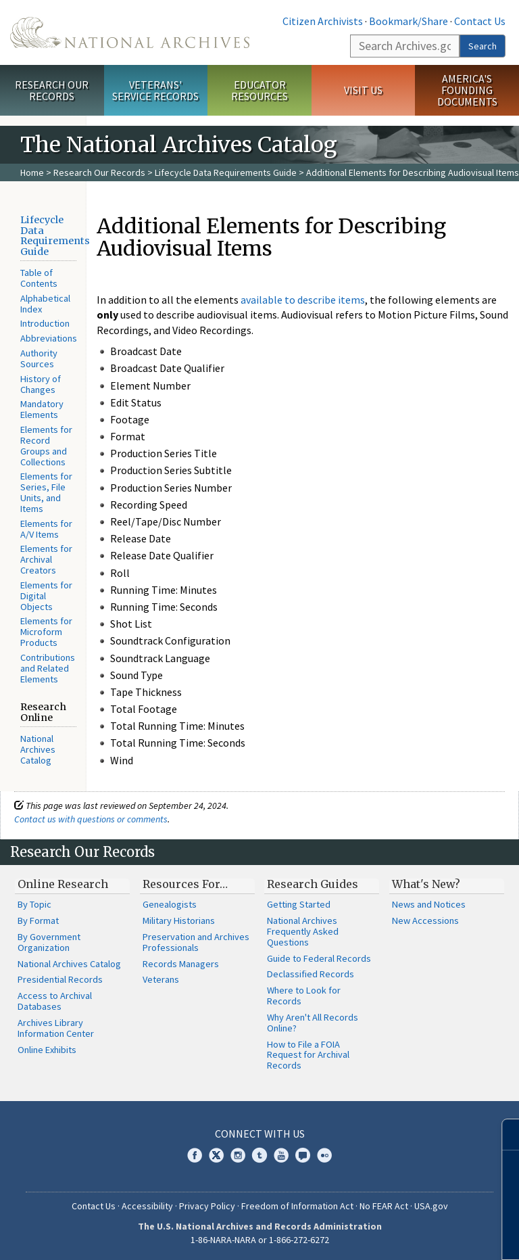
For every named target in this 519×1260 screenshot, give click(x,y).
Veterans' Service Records (155, 90)
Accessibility (147, 1206)
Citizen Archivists (322, 21)
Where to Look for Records (304, 995)
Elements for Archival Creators (46, 559)
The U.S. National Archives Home (129, 32)
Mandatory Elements (42, 409)
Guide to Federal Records (319, 958)
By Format (38, 920)
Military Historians (179, 920)
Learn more (398, 1236)
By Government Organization (49, 942)
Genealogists (170, 904)
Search (482, 46)
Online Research (63, 884)
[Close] (503, 1134)
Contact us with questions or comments (91, 819)
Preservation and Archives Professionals (196, 942)
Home (32, 172)
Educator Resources (259, 90)
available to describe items (303, 299)
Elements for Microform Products (46, 632)
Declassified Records (310, 974)
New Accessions (425, 920)
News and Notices (429, 904)
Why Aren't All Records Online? (312, 1022)
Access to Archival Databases (55, 1000)
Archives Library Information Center (56, 1028)
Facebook (195, 1155)
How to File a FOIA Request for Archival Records (308, 1055)
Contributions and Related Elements (47, 668)
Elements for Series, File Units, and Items (46, 492)
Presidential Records (60, 979)
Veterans (161, 979)
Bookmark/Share (408, 21)
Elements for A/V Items (46, 528)
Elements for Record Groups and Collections (46, 445)
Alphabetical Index (45, 303)
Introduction (45, 323)
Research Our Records (52, 90)
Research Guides (312, 884)
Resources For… (185, 884)
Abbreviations (48, 338)
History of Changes (40, 384)
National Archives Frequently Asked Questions (303, 931)
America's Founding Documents (467, 90)
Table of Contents (38, 277)
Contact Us (479, 21)
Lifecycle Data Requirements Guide (226, 172)
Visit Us (363, 90)
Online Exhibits (47, 1050)
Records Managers (181, 964)
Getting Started (298, 904)
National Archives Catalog (37, 749)
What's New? (426, 884)
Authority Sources (38, 358)
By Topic (34, 904)
